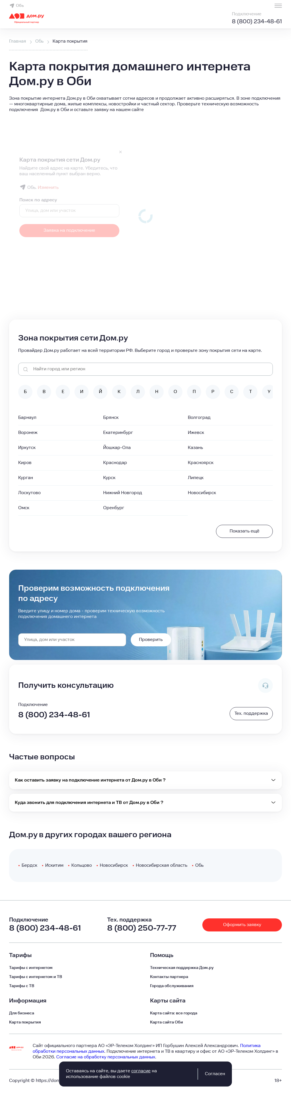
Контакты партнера (169, 977)
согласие (141, 1071)
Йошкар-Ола (117, 447)
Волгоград (199, 417)
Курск (109, 477)
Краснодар (115, 462)
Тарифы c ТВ (21, 986)
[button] (145, 104)
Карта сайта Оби (166, 1022)
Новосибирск (202, 493)
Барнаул (27, 417)
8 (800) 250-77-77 (141, 928)
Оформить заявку (242, 924)
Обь (16, 5)
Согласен (215, 1074)
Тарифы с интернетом (31, 968)
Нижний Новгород (122, 493)
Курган (25, 477)
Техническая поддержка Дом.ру (182, 968)
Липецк (195, 477)
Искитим (54, 865)
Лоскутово (29, 493)
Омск (23, 508)
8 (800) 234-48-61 (257, 21)
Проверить (151, 639)
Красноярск (200, 462)
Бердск (29, 865)
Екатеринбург (118, 432)
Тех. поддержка (251, 713)
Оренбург (113, 508)
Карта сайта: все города (173, 1013)
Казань (195, 447)
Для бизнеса (21, 1013)
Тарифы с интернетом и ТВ (35, 977)
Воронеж (28, 432)
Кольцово (81, 865)
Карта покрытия (25, 1022)
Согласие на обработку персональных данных (105, 1057)
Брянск (111, 417)
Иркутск (27, 447)
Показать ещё (244, 531)
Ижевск (196, 432)
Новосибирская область (161, 865)
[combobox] (72, 639)
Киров (25, 462)
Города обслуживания (172, 986)
